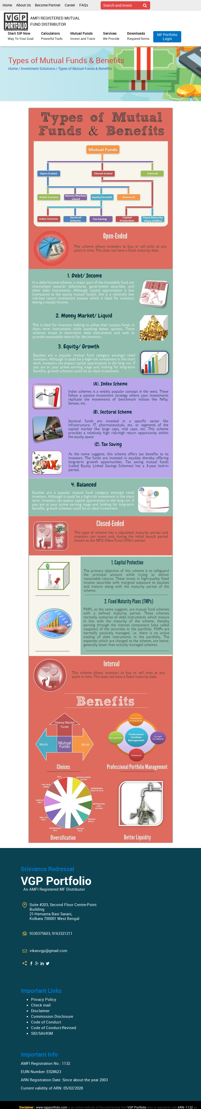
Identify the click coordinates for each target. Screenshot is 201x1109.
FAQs (83, 5)
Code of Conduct (46, 1021)
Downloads (138, 36)
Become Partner (48, 5)
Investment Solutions (38, 68)
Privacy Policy (43, 999)
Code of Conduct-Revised (53, 1027)
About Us (23, 5)
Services (111, 36)
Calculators (52, 36)
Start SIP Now (20, 36)
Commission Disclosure (52, 1016)
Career (70, 5)
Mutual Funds (82, 36)
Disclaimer (40, 1010)
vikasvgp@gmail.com (48, 950)
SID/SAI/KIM (42, 1033)
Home (7, 5)
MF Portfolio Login (167, 36)
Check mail (41, 1005)
